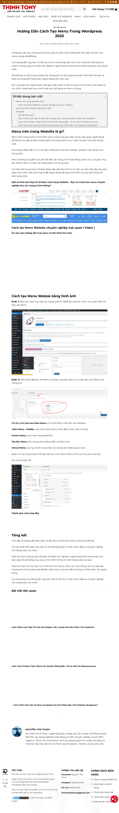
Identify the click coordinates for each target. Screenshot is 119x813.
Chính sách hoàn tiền (104, 797)
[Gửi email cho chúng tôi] (111, 2)
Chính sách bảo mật (103, 792)
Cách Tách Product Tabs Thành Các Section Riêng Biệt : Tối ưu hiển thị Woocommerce (54, 666)
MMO (78, 16)
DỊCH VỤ (105, 16)
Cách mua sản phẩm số (105, 779)
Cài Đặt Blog (59, 27)
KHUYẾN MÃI (60, 21)
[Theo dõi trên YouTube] (113, 2)
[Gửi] (84, 9)
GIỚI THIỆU (29, 16)
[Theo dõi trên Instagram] (108, 2)
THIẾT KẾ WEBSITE (61, 16)
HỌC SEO (43, 16)
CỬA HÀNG (90, 16)
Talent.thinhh (78, 782)
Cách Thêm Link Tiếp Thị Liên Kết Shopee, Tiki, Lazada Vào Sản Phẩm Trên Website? (53, 627)
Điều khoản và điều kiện (105, 801)
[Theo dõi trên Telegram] (116, 2)
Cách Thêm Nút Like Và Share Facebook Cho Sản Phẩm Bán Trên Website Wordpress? (55, 705)
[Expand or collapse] (104, 96)
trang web (21, 582)
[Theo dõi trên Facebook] (105, 2)
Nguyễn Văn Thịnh (70, 44)
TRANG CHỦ (13, 16)
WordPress (30, 56)
